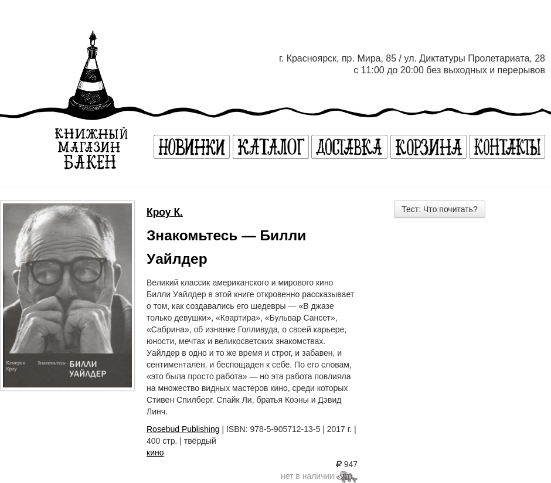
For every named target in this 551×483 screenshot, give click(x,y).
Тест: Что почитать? (439, 209)
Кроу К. (165, 212)
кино (155, 452)
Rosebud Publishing (183, 429)
